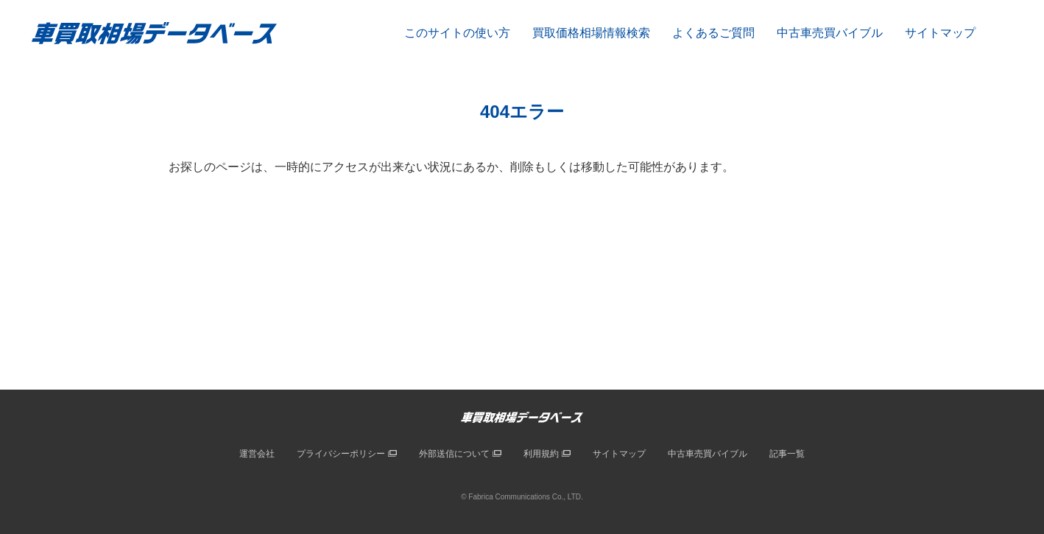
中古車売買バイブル (830, 33)
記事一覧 (787, 454)
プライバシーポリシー (341, 454)
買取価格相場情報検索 (591, 33)
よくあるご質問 (713, 33)
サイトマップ (940, 33)
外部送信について (454, 454)
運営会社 (257, 454)
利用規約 (541, 454)
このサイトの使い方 (457, 33)
